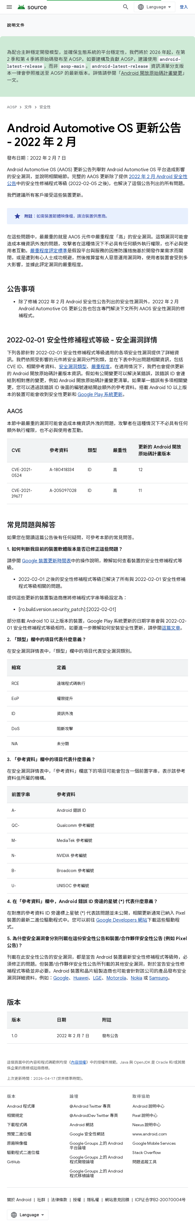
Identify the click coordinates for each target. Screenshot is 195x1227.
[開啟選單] (9, 7)
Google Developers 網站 (121, 920)
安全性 (45, 107)
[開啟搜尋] (125, 6)
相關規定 (15, 1115)
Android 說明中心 (148, 1106)
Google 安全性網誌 (87, 1134)
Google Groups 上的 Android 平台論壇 (96, 1146)
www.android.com (149, 1134)
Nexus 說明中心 (146, 1124)
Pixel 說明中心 (145, 1115)
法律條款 (59, 1199)
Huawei (80, 978)
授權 (77, 1199)
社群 (41, 1199)
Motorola (116, 978)
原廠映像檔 (17, 1143)
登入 (184, 7)
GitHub (13, 1161)
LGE (97, 978)
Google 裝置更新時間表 (46, 561)
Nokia (136, 978)
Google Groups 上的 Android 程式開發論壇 (96, 1159)
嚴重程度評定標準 (48, 251)
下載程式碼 (17, 1124)
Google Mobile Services (154, 1143)
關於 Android (19, 1199)
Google (61, 978)
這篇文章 (171, 628)
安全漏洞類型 (73, 367)
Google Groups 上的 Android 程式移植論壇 (96, 1173)
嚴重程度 (100, 367)
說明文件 (16, 25)
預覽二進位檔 (19, 1134)
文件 (28, 107)
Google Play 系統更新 (100, 395)
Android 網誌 (82, 1124)
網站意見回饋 (117, 1199)
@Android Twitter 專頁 (90, 1106)
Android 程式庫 (21, 1106)
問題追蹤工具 (144, 1161)
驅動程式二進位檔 (23, 1152)
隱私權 (93, 1199)
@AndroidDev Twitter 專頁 (94, 1115)
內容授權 (78, 1062)
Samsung (158, 978)
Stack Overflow (146, 1152)
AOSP (12, 107)
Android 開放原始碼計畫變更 (151, 73)
